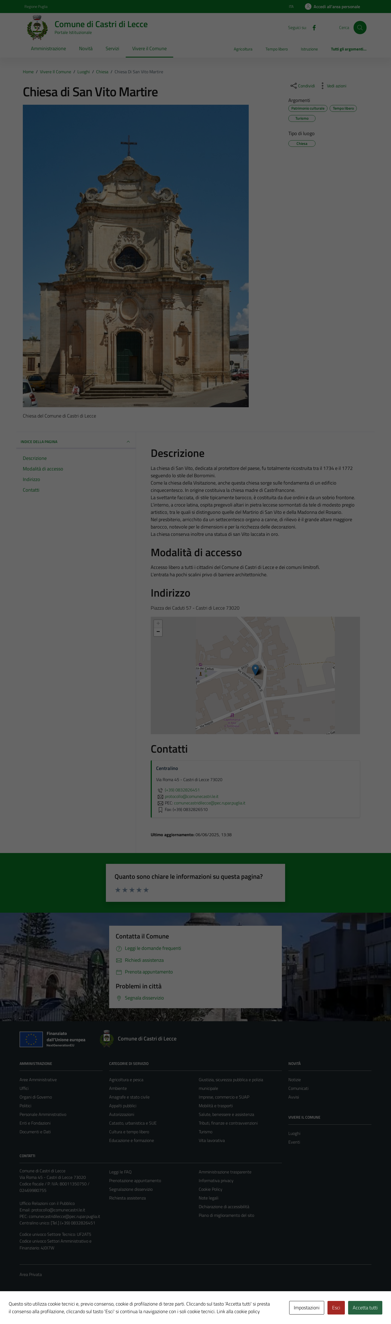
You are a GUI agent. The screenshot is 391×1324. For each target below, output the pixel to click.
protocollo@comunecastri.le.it (58, 1210)
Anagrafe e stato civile (129, 1097)
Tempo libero (277, 49)
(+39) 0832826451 (178, 790)
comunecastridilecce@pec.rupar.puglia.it (64, 1216)
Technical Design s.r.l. (56, 1308)
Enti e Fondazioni (35, 1123)
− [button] (158, 632)
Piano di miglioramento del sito (226, 1215)
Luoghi (294, 1133)
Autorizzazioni (121, 1114)
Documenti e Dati (35, 1131)
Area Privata (31, 1274)
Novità (86, 48)
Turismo (205, 1131)
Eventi (294, 1142)
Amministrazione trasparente (225, 1172)
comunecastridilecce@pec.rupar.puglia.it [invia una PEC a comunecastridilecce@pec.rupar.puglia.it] (209, 803)
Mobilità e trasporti (216, 1105)
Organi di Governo (36, 1097)
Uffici (24, 1088)
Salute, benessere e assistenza (226, 1114)
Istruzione (309, 49)
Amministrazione (48, 48)
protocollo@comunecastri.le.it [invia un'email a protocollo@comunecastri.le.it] (187, 796)
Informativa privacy (216, 1180)
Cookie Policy (210, 1189)
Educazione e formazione (131, 1140)
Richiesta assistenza (127, 1198)
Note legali (208, 1198)
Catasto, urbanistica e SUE (133, 1123)
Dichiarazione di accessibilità (224, 1206)
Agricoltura (243, 49)
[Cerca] (360, 27)
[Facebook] (312, 27)
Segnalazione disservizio (131, 1189)
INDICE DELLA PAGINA (76, 441)
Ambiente (118, 1088)
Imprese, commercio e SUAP (224, 1097)
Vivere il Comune (149, 48)
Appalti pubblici (122, 1105)
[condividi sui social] (302, 85)
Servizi (112, 48)
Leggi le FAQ (120, 1172)
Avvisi (293, 1097)
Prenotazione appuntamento (135, 1180)
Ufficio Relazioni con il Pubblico (47, 1203)
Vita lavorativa (212, 1140)
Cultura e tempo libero (129, 1131)
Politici (25, 1105)
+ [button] (158, 624)
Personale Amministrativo (43, 1114)
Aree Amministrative (38, 1079)
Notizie (294, 1079)
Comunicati (298, 1088)
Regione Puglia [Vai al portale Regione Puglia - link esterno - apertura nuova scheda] (36, 6)
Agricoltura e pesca (126, 1079)
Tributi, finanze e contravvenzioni (228, 1123)
